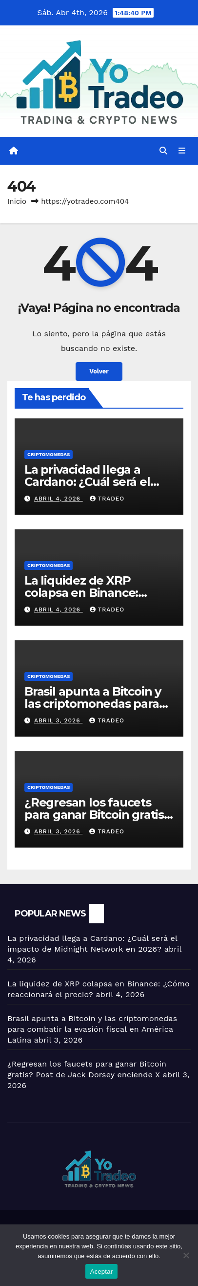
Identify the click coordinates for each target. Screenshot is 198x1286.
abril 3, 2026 (58, 720)
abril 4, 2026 (58, 498)
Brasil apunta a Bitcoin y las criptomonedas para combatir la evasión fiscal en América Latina (92, 1029)
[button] (163, 150)
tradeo (107, 498)
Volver (99, 371)
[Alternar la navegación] (182, 151)
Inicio (16, 201)
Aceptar (101, 1271)
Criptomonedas (48, 454)
